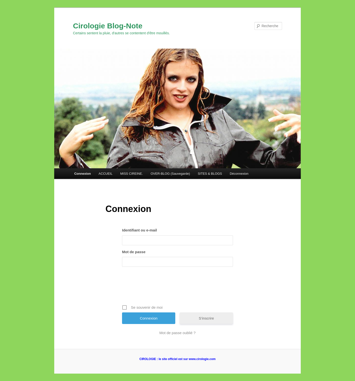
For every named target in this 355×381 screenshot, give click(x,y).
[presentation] (178, 287)
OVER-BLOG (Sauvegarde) (170, 173)
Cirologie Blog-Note (107, 26)
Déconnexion (239, 173)
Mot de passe (133, 252)
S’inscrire (206, 318)
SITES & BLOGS (210, 173)
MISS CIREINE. (131, 173)
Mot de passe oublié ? (178, 333)
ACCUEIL (105, 173)
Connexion (82, 173)
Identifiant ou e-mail (139, 230)
